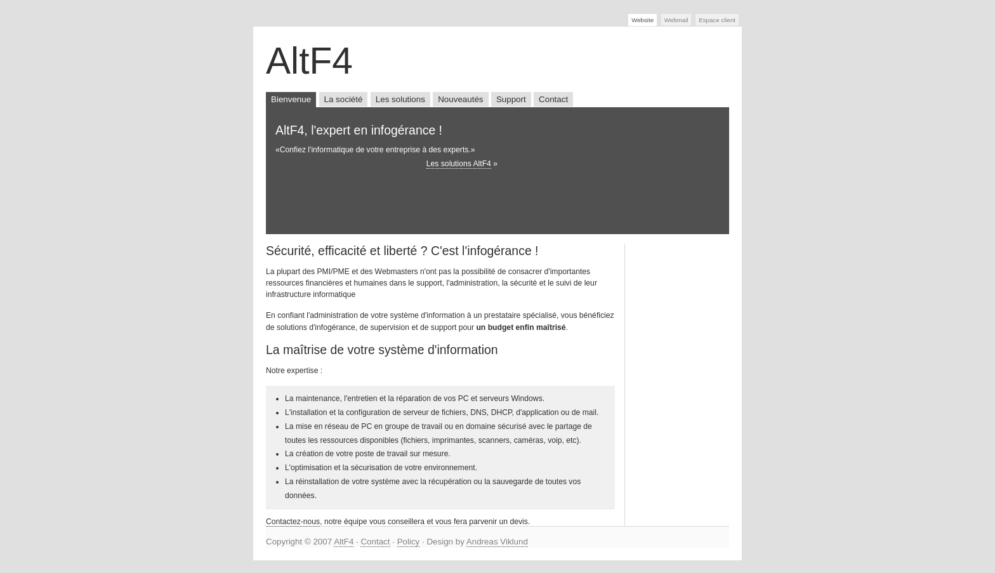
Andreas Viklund (497, 541)
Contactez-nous (293, 521)
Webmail (676, 19)
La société (343, 99)
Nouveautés (460, 99)
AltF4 (343, 541)
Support (511, 99)
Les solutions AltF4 (458, 163)
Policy (408, 541)
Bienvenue (291, 99)
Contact (553, 99)
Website (642, 19)
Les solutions (400, 99)
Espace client (717, 19)
